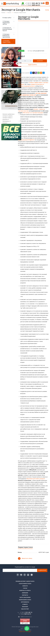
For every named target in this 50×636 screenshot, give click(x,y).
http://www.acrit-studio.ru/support (36, 478)
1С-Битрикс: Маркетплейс (7, 41)
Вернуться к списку (25, 558)
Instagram (24, 575)
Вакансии (25, 606)
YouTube (28, 575)
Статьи (25, 588)
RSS (47, 10)
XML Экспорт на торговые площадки (33, 112)
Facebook (17, 575)
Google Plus (31, 575)
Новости (25, 585)
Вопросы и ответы (25, 590)
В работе (25, 604)
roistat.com (32, 95)
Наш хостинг (25, 608)
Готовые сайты (7, 17)
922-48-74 (32, 3)
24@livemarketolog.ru (26, 616)
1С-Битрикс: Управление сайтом (6, 23)
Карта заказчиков (25, 597)
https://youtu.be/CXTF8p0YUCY (26, 139)
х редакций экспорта (29, 86)
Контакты (25, 595)
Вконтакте (21, 574)
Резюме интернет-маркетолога (25, 581)
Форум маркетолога (25, 599)
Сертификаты (25, 602)
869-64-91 (32, 5)
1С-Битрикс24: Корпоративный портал (7, 29)
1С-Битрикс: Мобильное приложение (6, 36)
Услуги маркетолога (25, 583)
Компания (25, 592)
